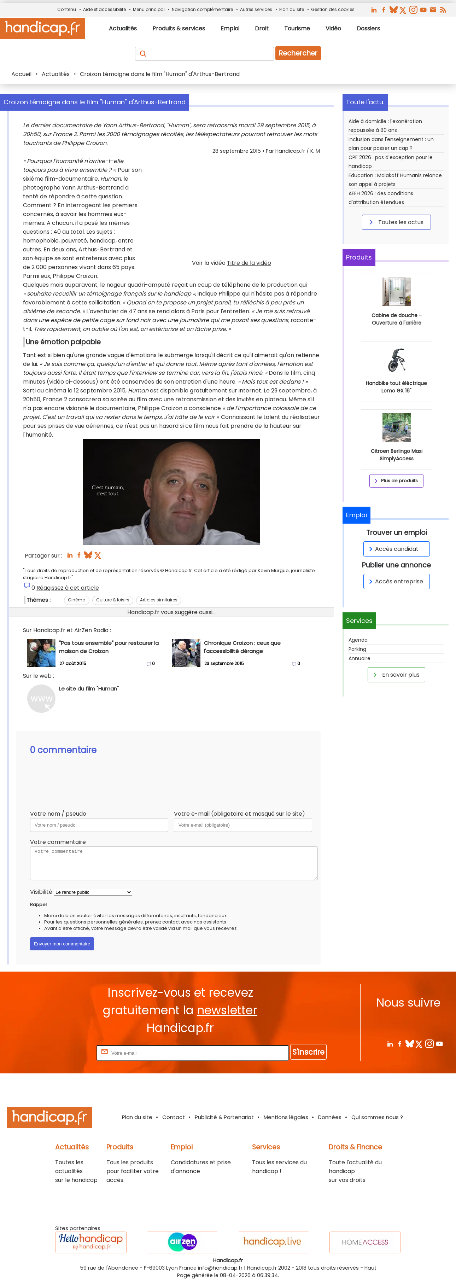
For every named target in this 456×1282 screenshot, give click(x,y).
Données (329, 1117)
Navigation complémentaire (202, 9)
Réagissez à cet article (67, 588)
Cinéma (77, 600)
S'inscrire (308, 1052)
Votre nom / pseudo (58, 814)
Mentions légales (286, 1117)
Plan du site (291, 9)
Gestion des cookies (333, 9)
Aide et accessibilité (104, 9)
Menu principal (149, 9)
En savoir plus (395, 674)
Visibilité (41, 892)
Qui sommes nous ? (377, 1117)
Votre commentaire (58, 842)
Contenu (66, 9)
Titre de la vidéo (249, 263)
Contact (173, 1117)
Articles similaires (158, 600)
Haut (370, 1267)
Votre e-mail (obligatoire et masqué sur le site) (239, 814)
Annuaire (359, 658)
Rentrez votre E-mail (67, 1053)
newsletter (227, 1010)
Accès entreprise (395, 581)
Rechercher (298, 53)
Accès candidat (393, 548)
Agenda (358, 639)
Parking (357, 649)
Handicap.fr (262, 1267)
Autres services (256, 9)
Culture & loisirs (112, 600)
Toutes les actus (395, 222)
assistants (214, 922)
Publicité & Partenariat (224, 1117)
